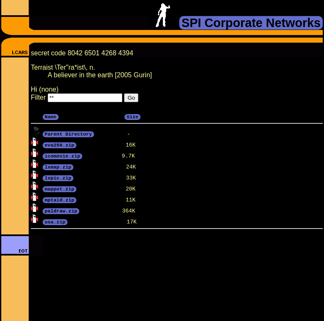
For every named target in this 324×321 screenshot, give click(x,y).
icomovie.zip (62, 155)
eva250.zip (59, 144)
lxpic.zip (58, 177)
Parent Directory (68, 133)
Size (132, 116)
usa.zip (55, 221)
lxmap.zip (58, 166)
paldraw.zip (61, 210)
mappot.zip (59, 188)
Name (51, 116)
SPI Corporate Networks (251, 23)
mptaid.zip (59, 199)
